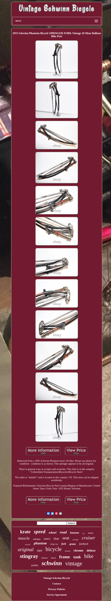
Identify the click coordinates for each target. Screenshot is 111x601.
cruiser (88, 537)
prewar (27, 544)
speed (39, 531)
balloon (44, 558)
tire (83, 533)
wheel (52, 532)
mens (90, 533)
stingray (29, 556)
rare (39, 550)
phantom (40, 543)
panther (34, 565)
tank (77, 557)
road (63, 532)
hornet (67, 551)
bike (88, 556)
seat (65, 537)
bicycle (53, 549)
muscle (24, 538)
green (72, 544)
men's (47, 538)
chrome (78, 550)
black (53, 558)
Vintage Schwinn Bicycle (56, 578)
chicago (75, 540)
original (26, 549)
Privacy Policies (56, 589)
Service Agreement (56, 594)
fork (63, 543)
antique (36, 539)
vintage (73, 563)
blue (56, 538)
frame (64, 557)
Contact (56, 583)
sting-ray (54, 544)
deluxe (91, 550)
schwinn (52, 563)
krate (25, 531)
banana (74, 532)
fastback (83, 543)
